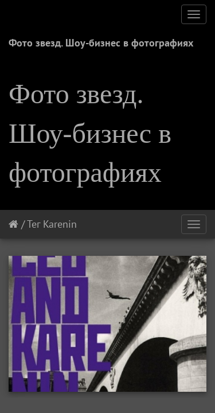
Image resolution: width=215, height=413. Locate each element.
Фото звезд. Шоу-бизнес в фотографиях (101, 42)
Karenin (60, 224)
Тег (33, 224)
